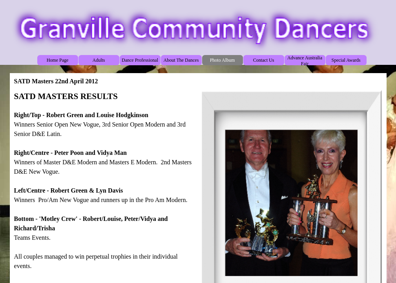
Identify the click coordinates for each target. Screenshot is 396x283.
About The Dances (181, 60)
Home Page (58, 60)
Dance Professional (140, 60)
